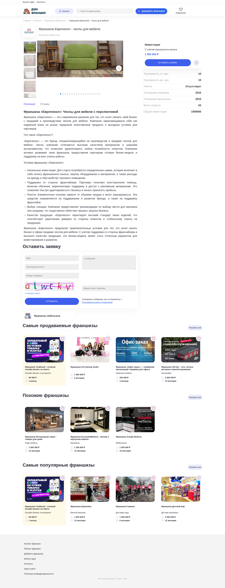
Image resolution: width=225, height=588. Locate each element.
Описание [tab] (29, 104)
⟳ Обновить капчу (32, 293)
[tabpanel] (80, 175)
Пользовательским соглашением (97, 302)
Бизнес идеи (28, 2)
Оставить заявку (167, 62)
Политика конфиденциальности (39, 574)
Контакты (41, 2)
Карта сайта (29, 569)
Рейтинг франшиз (32, 549)
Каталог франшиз (32, 544)
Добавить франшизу (33, 554)
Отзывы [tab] (45, 104)
